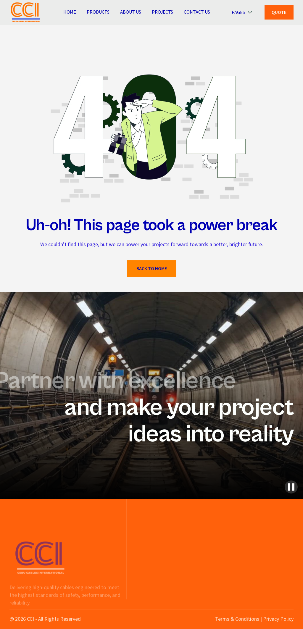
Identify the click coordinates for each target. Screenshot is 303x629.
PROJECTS (162, 12)
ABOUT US (130, 12)
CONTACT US (197, 12)
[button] (244, 12)
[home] (25, 12)
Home (69, 12)
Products (98, 12)
